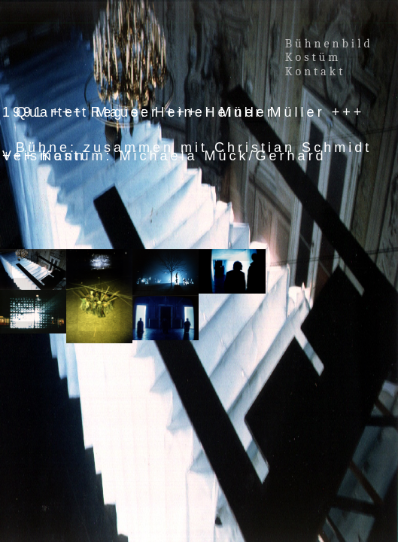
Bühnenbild (329, 43)
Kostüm (316, 57)
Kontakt (315, 71)
